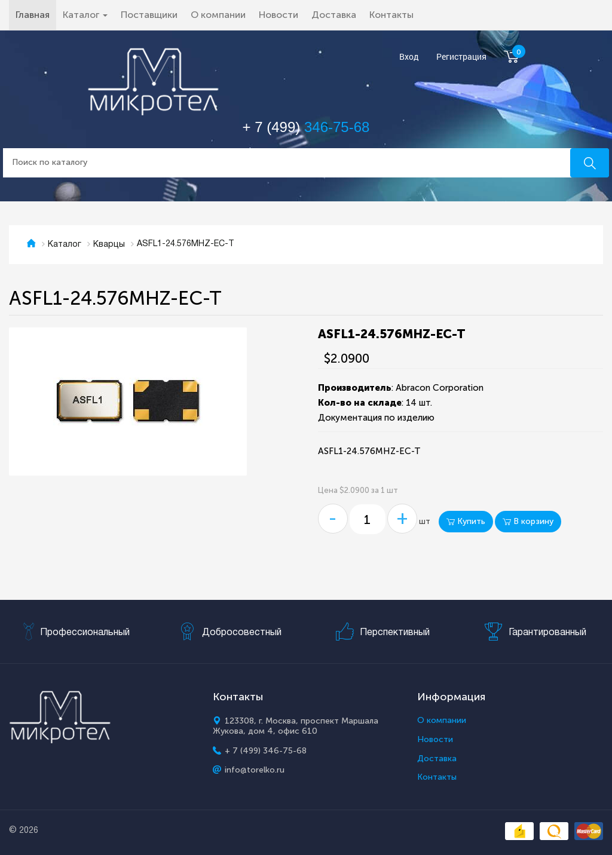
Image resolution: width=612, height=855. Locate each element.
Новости (278, 14)
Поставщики (149, 14)
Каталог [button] (85, 14)
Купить (465, 521)
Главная (36, 14)
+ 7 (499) (306, 127)
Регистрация (461, 57)
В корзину (528, 521)
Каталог (64, 245)
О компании (218, 14)
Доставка (333, 14)
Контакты (391, 14)
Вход (409, 57)
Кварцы (109, 245)
